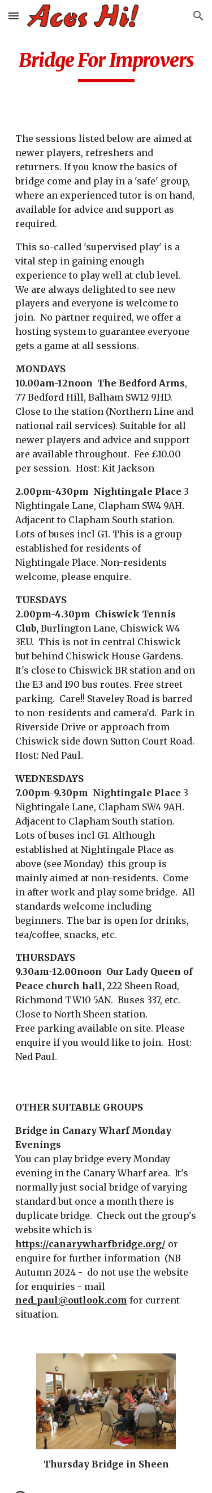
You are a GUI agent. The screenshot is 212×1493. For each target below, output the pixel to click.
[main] (106, 65)
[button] (13, 15)
